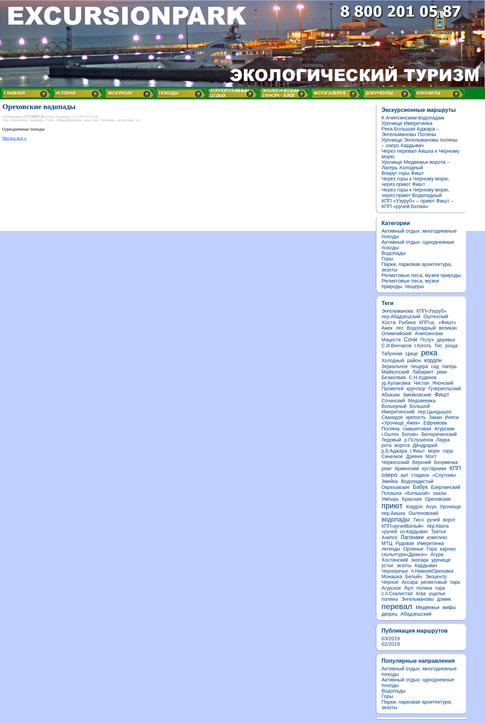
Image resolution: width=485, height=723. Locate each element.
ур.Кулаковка (396, 383)
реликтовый (125, 120)
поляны (389, 599)
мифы (449, 607)
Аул (408, 588)
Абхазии (390, 395)
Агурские (444, 428)
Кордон (414, 506)
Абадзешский (416, 614)
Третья (438, 531)
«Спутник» (444, 475)
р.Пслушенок (418, 440)
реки (442, 372)
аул (404, 475)
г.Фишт (417, 451)
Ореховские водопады (38, 106)
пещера (419, 366)
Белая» (410, 434)
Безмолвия (393, 377)
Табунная (391, 353)
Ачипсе (389, 537)
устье (387, 565)
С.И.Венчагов (396, 345)
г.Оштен (390, 434)
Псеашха (391, 493)
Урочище (450, 506)
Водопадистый (417, 481)
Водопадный (421, 328)
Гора (431, 549)
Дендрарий (425, 445)
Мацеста (391, 339)
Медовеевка (421, 400)
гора (440, 588)
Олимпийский (396, 333)
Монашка (391, 576)
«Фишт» (447, 322)
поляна (424, 588)
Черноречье (394, 571)
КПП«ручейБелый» (402, 526)
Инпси (452, 417)
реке (95, 120)
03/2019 (390, 638)
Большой (420, 406)
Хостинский (394, 560)
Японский (442, 383)
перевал (396, 606)
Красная (412, 499)
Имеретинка (430, 543)
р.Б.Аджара (394, 451)
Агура (436, 554)
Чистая (421, 383)
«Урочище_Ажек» (400, 423)
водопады (37, 120)
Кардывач (426, 565)
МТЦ (386, 543)
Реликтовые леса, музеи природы (421, 275)
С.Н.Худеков (423, 377)
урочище (441, 560)
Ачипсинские (429, 333)
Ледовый (391, 440)
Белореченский (439, 434)
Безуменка (108, 120)
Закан (435, 417)
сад (435, 366)
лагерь (449, 366)
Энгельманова (397, 311)
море (434, 451)
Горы (387, 258)
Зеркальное (394, 366)
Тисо (418, 520)
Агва (421, 593)
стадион (420, 475)
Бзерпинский (445, 487)
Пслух (427, 339)
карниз (448, 549)
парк (455, 582)
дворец (389, 614)
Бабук (420, 487)
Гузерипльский (445, 388)
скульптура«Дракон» (404, 554)
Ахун (431, 506)
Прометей (392, 388)
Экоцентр (436, 576)
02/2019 (390, 644)
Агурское (391, 588)
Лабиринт (423, 372)
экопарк (420, 560)
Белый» (414, 576)
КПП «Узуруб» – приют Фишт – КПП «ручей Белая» (417, 203)
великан (448, 328)
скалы (440, 493)
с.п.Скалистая (397, 593)
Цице (411, 353)
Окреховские (19, 120)
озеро (389, 475)
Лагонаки (412, 537)
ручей (433, 520)
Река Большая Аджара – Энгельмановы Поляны (410, 131)
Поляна (390, 428)
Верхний (421, 462)
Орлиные (413, 549)
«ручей (389, 531)
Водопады (63, 116)
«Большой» (417, 493)
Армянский (407, 468)
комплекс (437, 537)
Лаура (443, 440)
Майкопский (395, 372)
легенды (390, 549)
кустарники (434, 468)
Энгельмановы (417, 599)
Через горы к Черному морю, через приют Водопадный (415, 192)
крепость (416, 417)
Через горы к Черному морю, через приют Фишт (415, 181)
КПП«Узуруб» (431, 311)
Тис (438, 345)
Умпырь (390, 499)
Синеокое (392, 456)
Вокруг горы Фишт (402, 173)
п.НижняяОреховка (68, 120)
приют (392, 506)
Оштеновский (423, 513)
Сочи (49, 120)
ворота (402, 445)
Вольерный (393, 406)
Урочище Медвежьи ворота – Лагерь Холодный (415, 164)
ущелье (437, 593)
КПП (455, 468)
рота (386, 445)
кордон (433, 360)
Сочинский (393, 400)
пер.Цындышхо (435, 411)
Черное (389, 582)
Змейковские (417, 395)
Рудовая (404, 543)
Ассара (410, 582)
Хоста (388, 322)
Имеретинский (398, 411)
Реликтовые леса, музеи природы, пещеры (410, 283)
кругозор (415, 388)
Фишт (441, 394)
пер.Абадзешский (400, 316)
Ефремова (435, 423)
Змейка (389, 481)
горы (448, 451)
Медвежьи (428, 607)
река (87, 120)
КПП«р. (427, 322)
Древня (414, 456)
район (414, 360)
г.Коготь (423, 345)
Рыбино (407, 322)
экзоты (404, 565)
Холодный (392, 360)
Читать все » (14, 138)
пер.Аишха (393, 513)
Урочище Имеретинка (406, 123)
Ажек (387, 328)
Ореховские (438, 499)
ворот (449, 520)
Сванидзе (392, 417)
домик (444, 599)
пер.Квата (438, 526)
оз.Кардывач (414, 531)
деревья (446, 339)
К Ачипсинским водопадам (412, 117)
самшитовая (417, 428)
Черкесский (395, 462)
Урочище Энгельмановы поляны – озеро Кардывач (419, 142)
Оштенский (435, 316)
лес (138, 120)
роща (451, 345)
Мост (431, 456)
